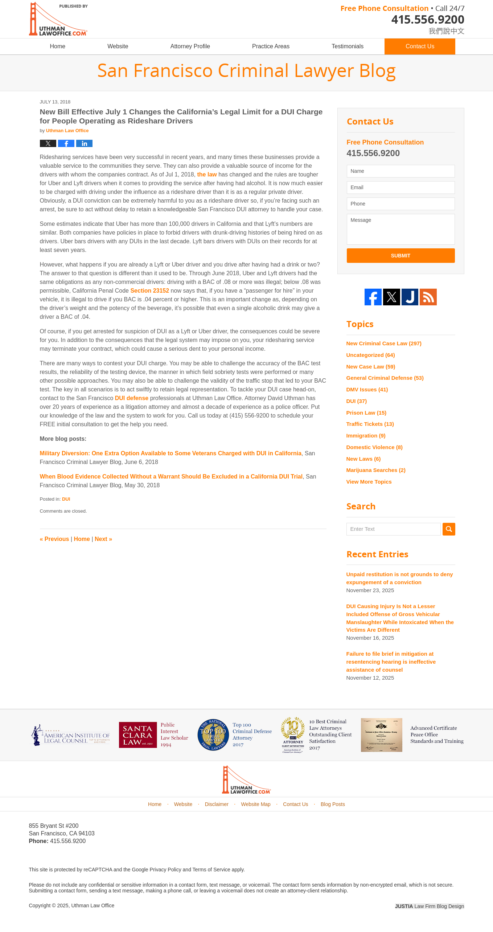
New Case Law (370, 366)
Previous (54, 539)
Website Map (255, 804)
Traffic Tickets (370, 424)
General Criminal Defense (385, 378)
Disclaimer (217, 804)
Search (449, 529)
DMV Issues (367, 389)
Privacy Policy (165, 869)
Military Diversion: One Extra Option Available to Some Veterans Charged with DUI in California (171, 453)
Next (103, 539)
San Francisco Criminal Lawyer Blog (58, 19)
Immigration (366, 435)
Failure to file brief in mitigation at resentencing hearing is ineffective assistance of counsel (391, 662)
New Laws (363, 459)
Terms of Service (211, 869)
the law (207, 174)
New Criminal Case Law (384, 343)
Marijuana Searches (376, 470)
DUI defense (131, 398)
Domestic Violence (374, 447)
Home (58, 46)
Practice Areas (270, 46)
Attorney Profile (190, 46)
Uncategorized (370, 355)
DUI (66, 499)
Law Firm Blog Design (429, 906)
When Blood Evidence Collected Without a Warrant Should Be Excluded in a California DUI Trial (171, 476)
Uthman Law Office (92, 905)
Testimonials (347, 46)
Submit (401, 256)
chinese (439, 30)
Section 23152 (149, 291)
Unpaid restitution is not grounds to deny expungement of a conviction (399, 578)
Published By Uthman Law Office (402, 19)
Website (117, 46)
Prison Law (366, 413)
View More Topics (369, 482)
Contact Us (420, 46)
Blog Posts (333, 804)
